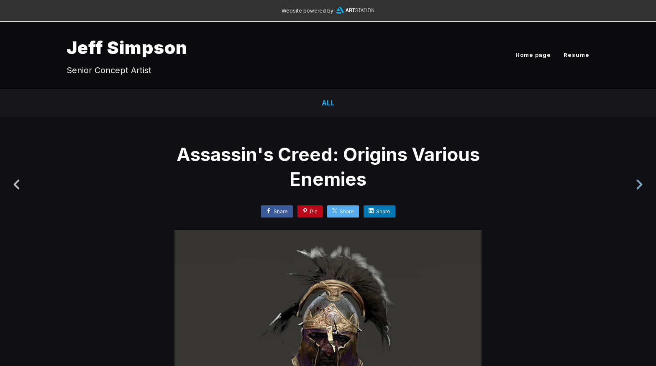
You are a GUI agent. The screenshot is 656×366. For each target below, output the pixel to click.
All (328, 103)
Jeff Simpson (127, 47)
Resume (576, 54)
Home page (533, 54)
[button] (621, 313)
